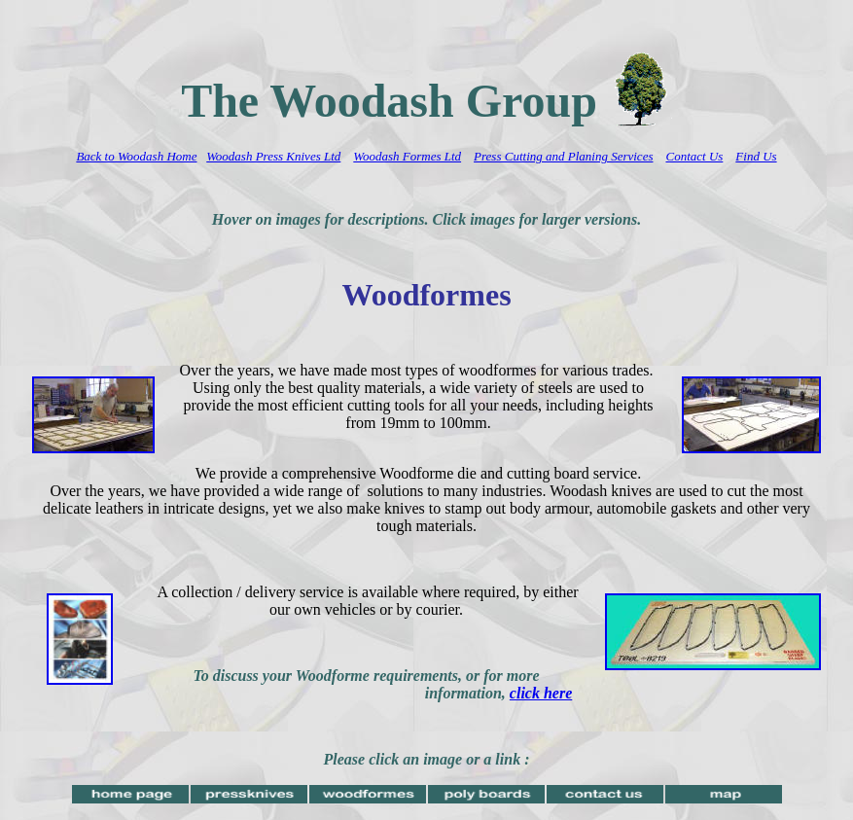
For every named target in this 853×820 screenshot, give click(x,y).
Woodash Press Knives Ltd (273, 156)
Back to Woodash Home (136, 156)
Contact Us (694, 156)
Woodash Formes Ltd (407, 156)
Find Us (755, 156)
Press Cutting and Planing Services (563, 156)
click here (541, 693)
